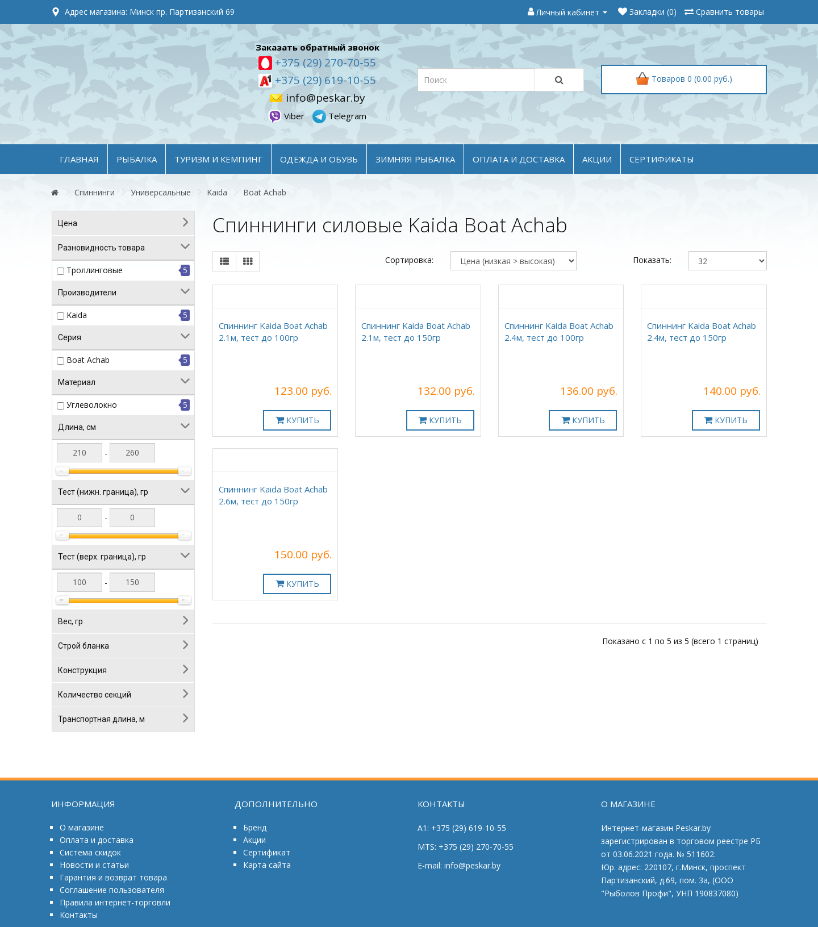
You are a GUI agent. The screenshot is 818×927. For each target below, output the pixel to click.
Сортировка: (409, 259)
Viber (287, 116)
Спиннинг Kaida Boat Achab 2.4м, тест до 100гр (559, 331)
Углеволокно (91, 404)
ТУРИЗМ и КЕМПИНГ (218, 159)
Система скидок (90, 852)
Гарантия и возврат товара (113, 877)
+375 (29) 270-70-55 (324, 62)
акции (597, 159)
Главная (79, 159)
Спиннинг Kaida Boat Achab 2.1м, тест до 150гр (415, 331)
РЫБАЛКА (136, 159)
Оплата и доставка (96, 839)
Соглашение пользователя (112, 889)
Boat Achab (264, 192)
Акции (254, 839)
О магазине (82, 827)
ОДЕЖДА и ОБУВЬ (319, 159)
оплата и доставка (519, 159)
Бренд (254, 827)
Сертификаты (661, 159)
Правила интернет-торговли (115, 902)
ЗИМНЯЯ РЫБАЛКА (415, 159)
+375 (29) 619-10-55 (324, 80)
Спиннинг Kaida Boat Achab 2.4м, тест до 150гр (701, 331)
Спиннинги (94, 192)
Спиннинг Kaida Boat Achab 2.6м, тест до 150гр (273, 495)
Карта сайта (267, 864)
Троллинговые (94, 270)
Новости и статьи (94, 864)
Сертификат (266, 852)
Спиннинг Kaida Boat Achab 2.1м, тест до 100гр (273, 331)
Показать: (652, 259)
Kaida (217, 192)
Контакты (79, 914)
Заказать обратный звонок (317, 47)
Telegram (339, 116)
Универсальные (161, 192)
